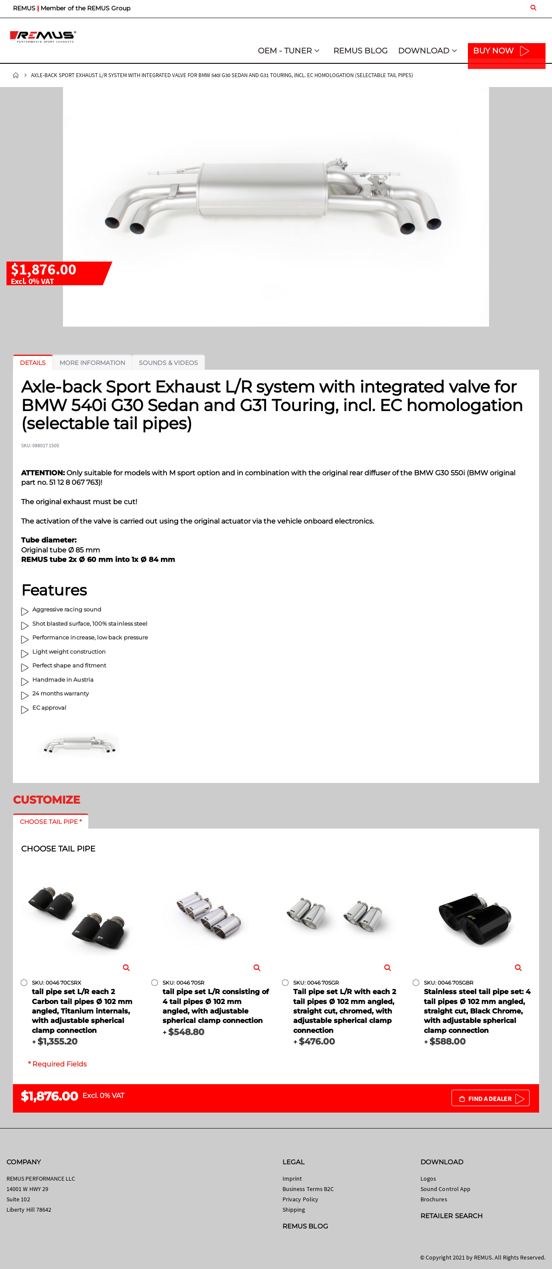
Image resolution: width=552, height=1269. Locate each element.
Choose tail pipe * (51, 822)
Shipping (293, 1209)
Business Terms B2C (308, 1189)
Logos (428, 1178)
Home (16, 75)
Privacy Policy (300, 1199)
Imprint (292, 1178)
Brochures (433, 1199)
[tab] (33, 363)
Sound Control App (445, 1189)
